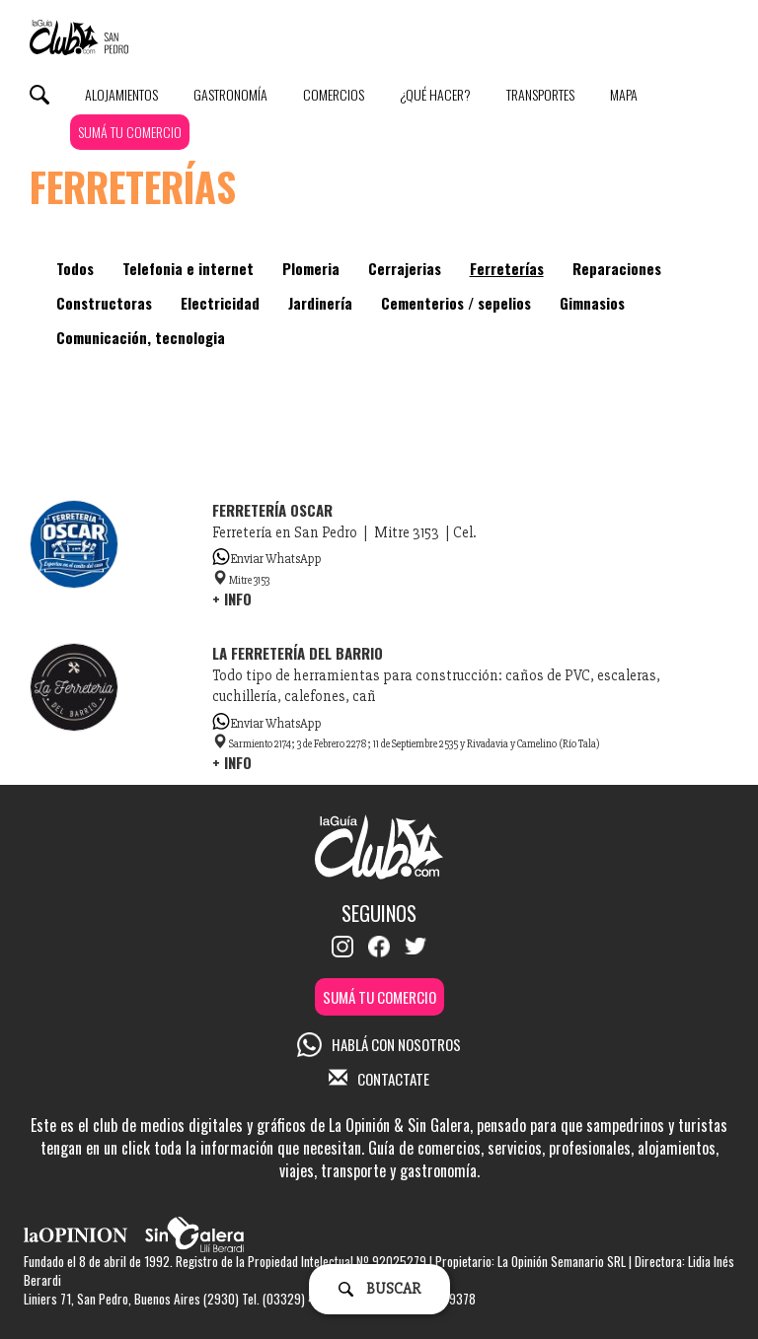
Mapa (624, 94)
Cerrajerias (404, 268)
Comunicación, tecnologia (140, 337)
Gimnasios (592, 303)
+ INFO (232, 598)
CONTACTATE (379, 1079)
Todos (75, 268)
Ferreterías (507, 268)
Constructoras (104, 303)
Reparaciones (616, 268)
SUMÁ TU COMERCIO (130, 131)
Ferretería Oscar (272, 510)
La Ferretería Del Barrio (297, 653)
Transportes (540, 94)
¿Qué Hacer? (435, 94)
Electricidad (220, 303)
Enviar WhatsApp (267, 559)
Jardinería (320, 303)
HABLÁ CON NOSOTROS (379, 1044)
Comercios (333, 94)
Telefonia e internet (188, 268)
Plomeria (311, 268)
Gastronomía (230, 94)
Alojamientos (121, 94)
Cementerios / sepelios (456, 303)
